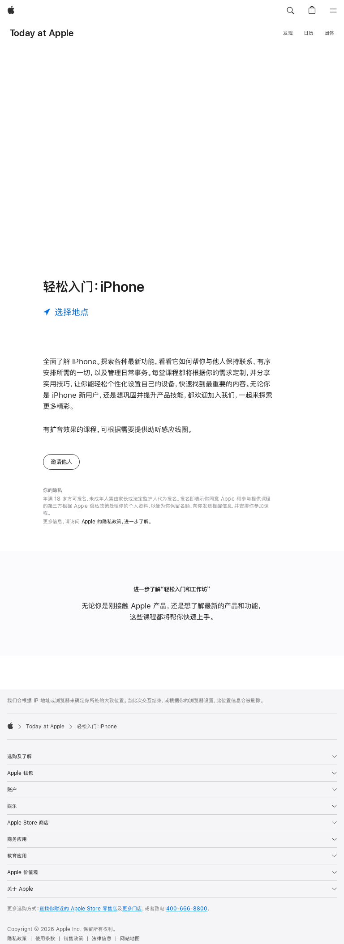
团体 (329, 33)
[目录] (333, 10)
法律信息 (102, 938)
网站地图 (130, 938)
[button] (290, 10)
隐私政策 (17, 938)
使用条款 (45, 938)
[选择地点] (66, 312)
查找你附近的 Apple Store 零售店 (78, 908)
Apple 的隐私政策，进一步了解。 (117, 521)
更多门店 (132, 908)
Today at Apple (41, 33)
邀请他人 (61, 462)
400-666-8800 (186, 908)
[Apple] (11, 10)
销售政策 (73, 938)
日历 (309, 33)
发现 (288, 33)
